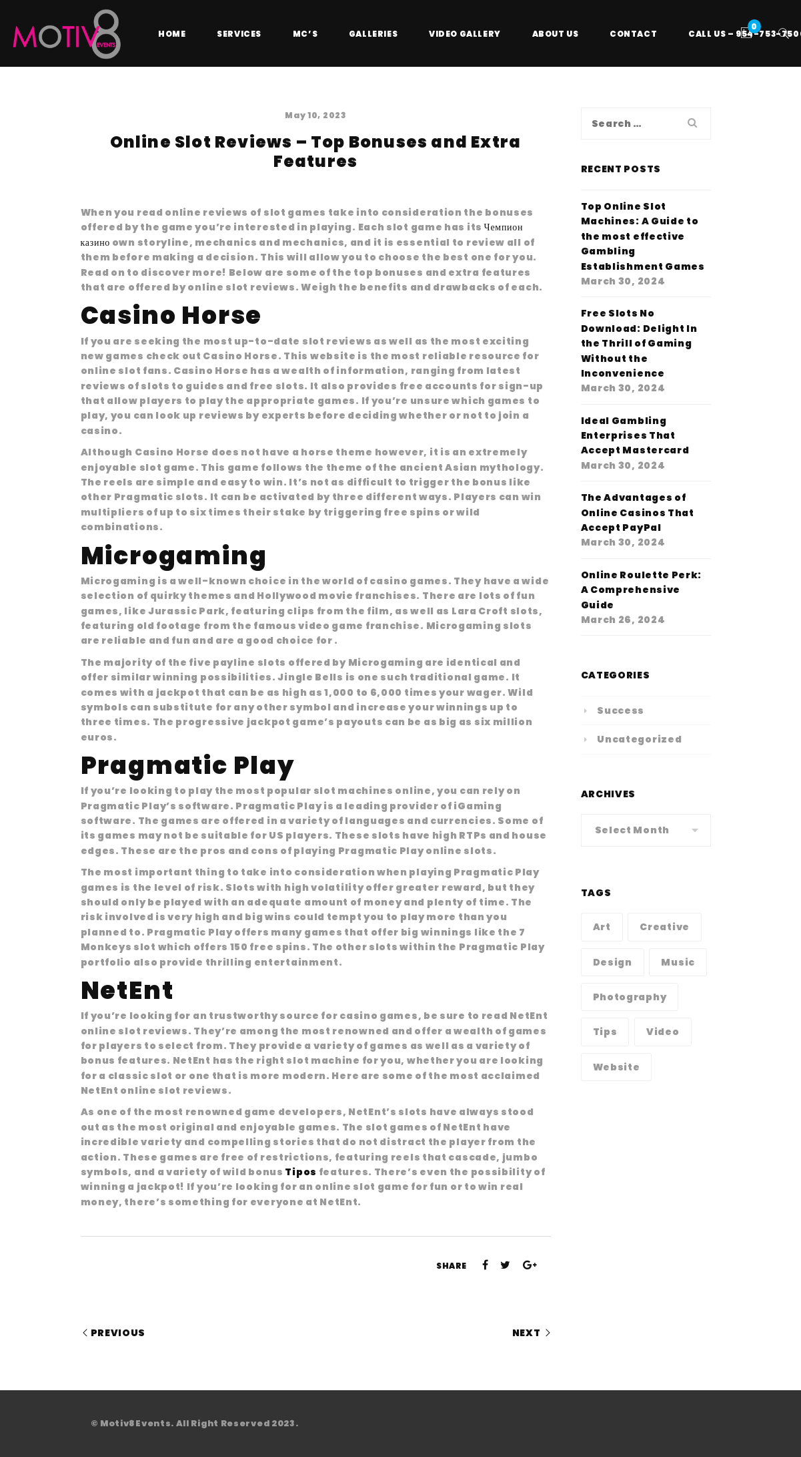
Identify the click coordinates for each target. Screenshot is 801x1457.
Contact (633, 33)
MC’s (305, 33)
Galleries (373, 33)
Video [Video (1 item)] (663, 1031)
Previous (118, 1332)
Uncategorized (639, 739)
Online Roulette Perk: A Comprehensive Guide (641, 590)
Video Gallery (465, 33)
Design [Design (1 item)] (612, 962)
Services (239, 33)
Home (171, 33)
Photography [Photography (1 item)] (630, 997)
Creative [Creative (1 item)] (665, 926)
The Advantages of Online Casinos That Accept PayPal (637, 512)
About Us (555, 33)
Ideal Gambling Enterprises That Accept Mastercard (635, 435)
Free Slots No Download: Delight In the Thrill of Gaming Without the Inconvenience (639, 343)
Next (526, 1332)
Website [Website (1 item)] (616, 1067)
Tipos (301, 1172)
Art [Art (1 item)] (602, 926)
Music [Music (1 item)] (678, 962)
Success (620, 710)
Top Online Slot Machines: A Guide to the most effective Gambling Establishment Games (643, 236)
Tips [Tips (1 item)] (605, 1031)
